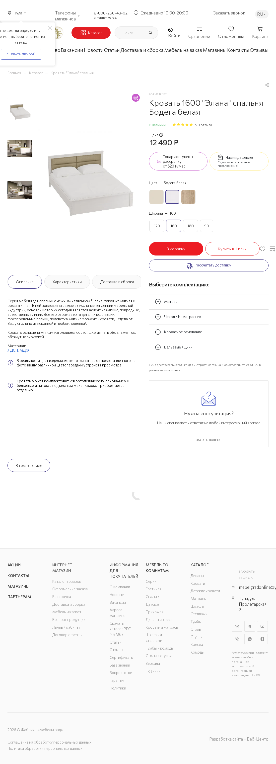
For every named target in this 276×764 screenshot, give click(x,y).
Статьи (116, 642)
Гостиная (153, 589)
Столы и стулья (159, 655)
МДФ (24, 350)
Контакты (18, 575)
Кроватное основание (178, 332)
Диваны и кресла (160, 619)
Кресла (197, 644)
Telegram (249, 626)
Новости (117, 594)
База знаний (120, 665)
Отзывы (116, 649)
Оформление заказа (70, 589)
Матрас (166, 302)
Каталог (200, 565)
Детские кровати (205, 591)
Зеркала (153, 663)
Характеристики (67, 281)
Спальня (153, 596)
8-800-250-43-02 (111, 12)
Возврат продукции (68, 619)
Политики (118, 688)
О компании (120, 587)
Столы (196, 629)
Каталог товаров (66, 581)
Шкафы (197, 606)
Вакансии (118, 602)
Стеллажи (199, 613)
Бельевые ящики (174, 347)
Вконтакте (237, 626)
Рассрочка (61, 596)
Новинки (153, 671)
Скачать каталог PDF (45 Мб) (120, 629)
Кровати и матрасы (162, 627)
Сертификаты (122, 657)
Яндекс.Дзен (262, 639)
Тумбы (196, 621)
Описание (25, 281)
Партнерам (19, 596)
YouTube (262, 626)
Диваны (197, 575)
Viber (237, 639)
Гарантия (117, 680)
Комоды (197, 652)
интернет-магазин (106, 17)
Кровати (198, 583)
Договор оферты (67, 634)
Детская (153, 604)
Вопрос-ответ (122, 672)
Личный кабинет (66, 627)
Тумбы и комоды (160, 648)
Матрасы (199, 598)
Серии (151, 581)
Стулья (197, 636)
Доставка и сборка (117, 281)
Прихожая (154, 611)
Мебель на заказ (66, 611)
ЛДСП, (13, 350)
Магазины (18, 586)
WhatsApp (249, 639)
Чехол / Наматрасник (178, 317)
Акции (14, 565)
